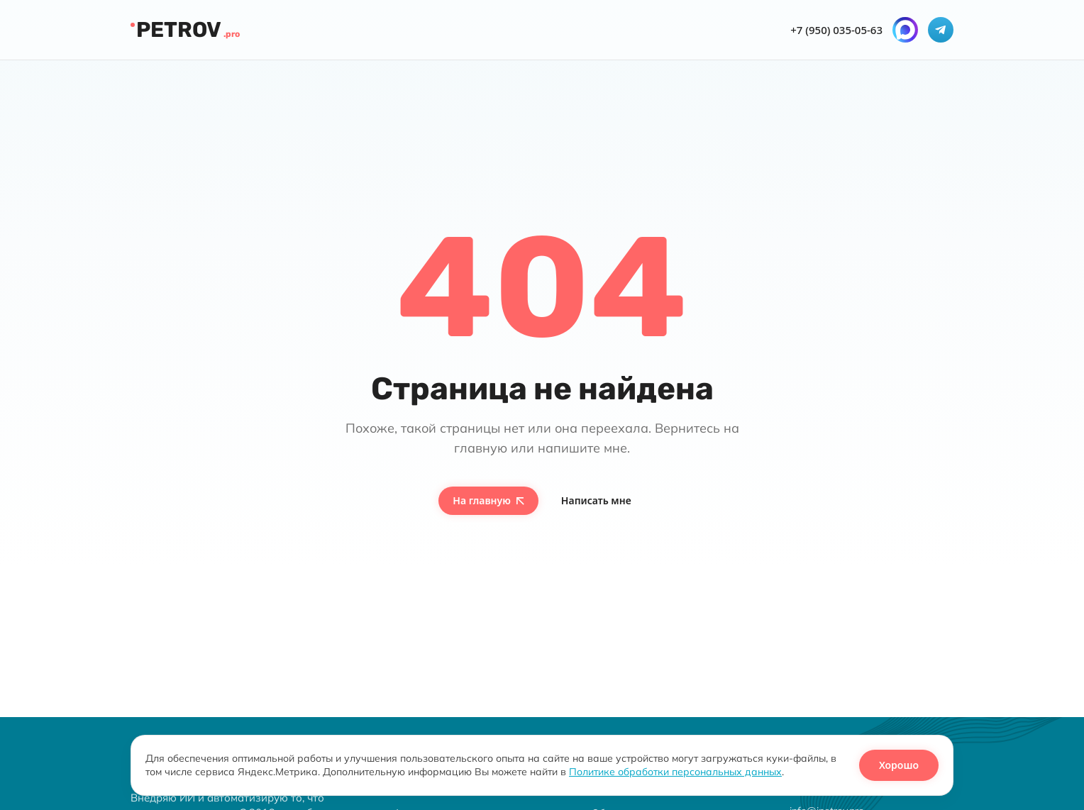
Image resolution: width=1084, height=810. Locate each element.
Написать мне (596, 500)
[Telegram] (940, 30)
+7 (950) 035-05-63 (836, 30)
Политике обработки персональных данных (675, 771)
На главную (488, 500)
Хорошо (899, 765)
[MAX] (905, 30)
